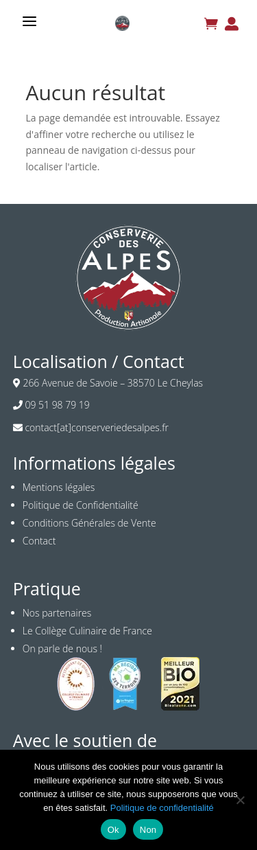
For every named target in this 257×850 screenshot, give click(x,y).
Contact (39, 540)
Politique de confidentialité (162, 808)
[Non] (240, 800)
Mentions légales (59, 487)
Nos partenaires (57, 612)
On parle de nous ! (62, 648)
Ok (113, 830)
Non (148, 830)
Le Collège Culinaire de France (87, 630)
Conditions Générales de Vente (89, 522)
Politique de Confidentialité (80, 505)
